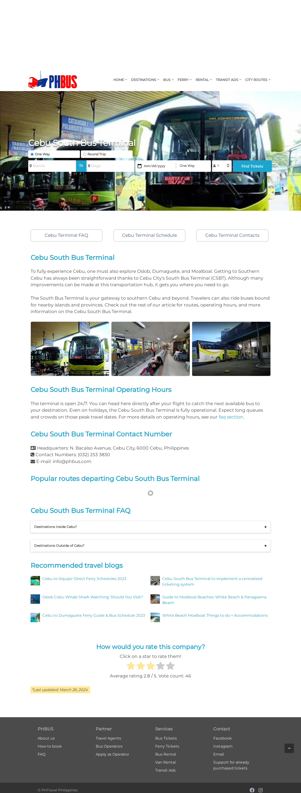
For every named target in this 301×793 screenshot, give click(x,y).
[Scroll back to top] (289, 748)
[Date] (154, 166)
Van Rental (165, 762)
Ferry (186, 80)
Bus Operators (109, 746)
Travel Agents (108, 738)
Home (121, 80)
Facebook (222, 738)
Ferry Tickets (167, 746)
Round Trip (96, 154)
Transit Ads (230, 80)
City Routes (259, 80)
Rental (205, 80)
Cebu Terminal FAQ (66, 235)
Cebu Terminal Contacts (232, 235)
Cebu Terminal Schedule (149, 235)
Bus (169, 80)
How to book (50, 746)
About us (46, 738)
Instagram (223, 746)
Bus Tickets (166, 738)
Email (218, 754)
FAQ (41, 754)
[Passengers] (224, 165)
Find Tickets (252, 166)
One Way (42, 154)
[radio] (131, 666)
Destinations (146, 80)
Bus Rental (165, 754)
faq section (231, 417)
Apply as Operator (112, 754)
